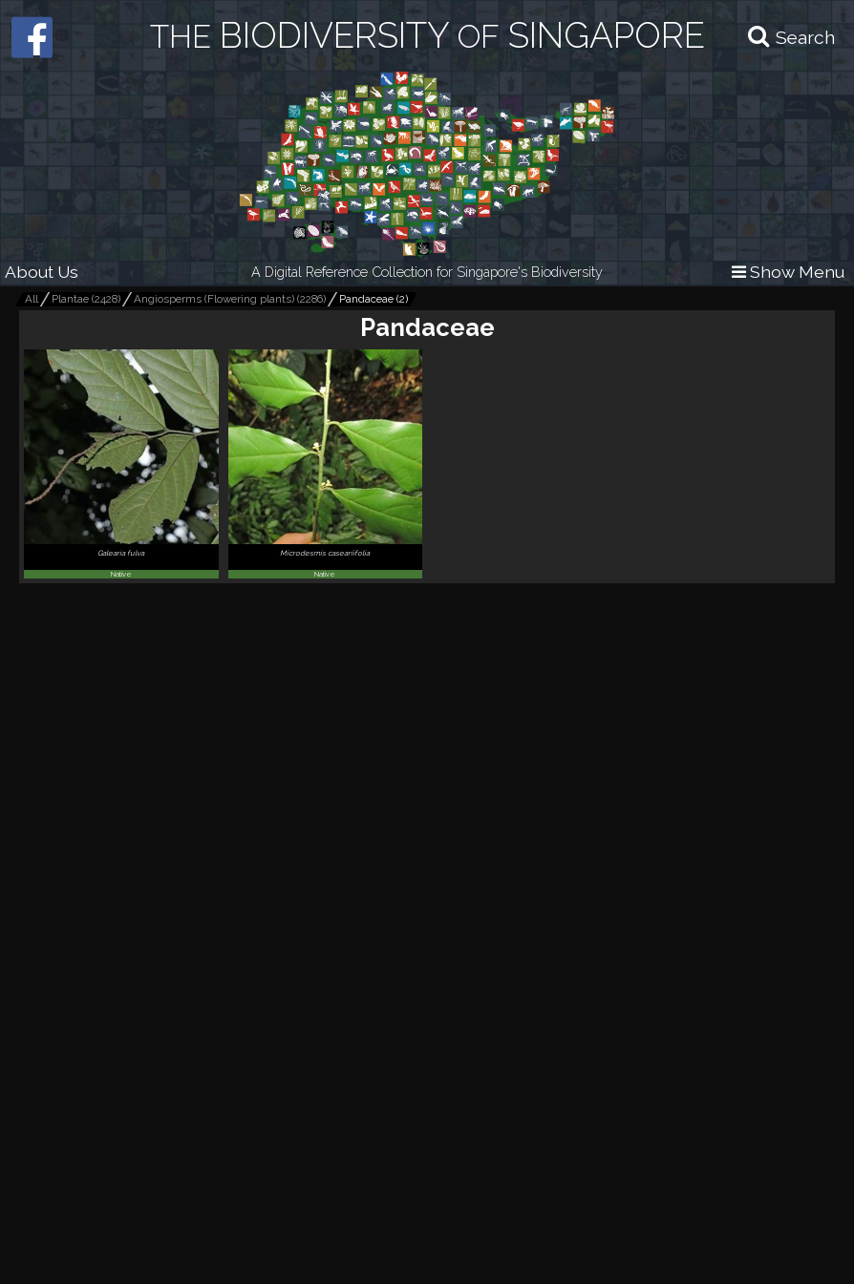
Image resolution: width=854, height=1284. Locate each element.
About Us (41, 272)
